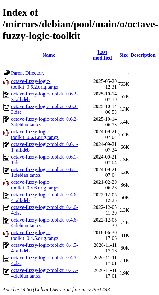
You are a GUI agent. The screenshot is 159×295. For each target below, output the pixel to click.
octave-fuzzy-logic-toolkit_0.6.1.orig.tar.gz (35, 134)
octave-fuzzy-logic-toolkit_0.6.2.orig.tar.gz (35, 84)
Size (123, 55)
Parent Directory (27, 73)
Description (143, 55)
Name (49, 55)
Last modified (102, 55)
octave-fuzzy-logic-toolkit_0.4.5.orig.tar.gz (35, 235)
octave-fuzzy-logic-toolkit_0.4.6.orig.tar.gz (35, 184)
